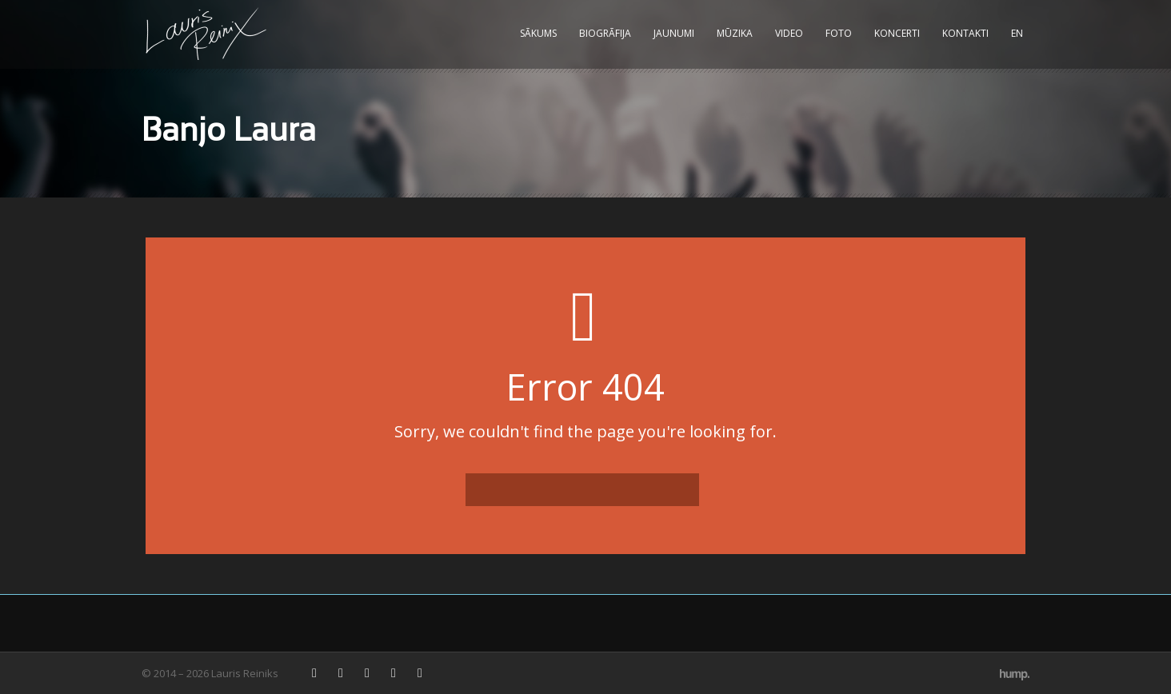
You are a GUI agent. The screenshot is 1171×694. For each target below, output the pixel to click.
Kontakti (965, 33)
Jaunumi (673, 33)
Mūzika (735, 33)
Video (789, 33)
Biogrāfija (605, 33)
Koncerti (897, 33)
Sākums (538, 33)
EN (1017, 33)
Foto (838, 33)
